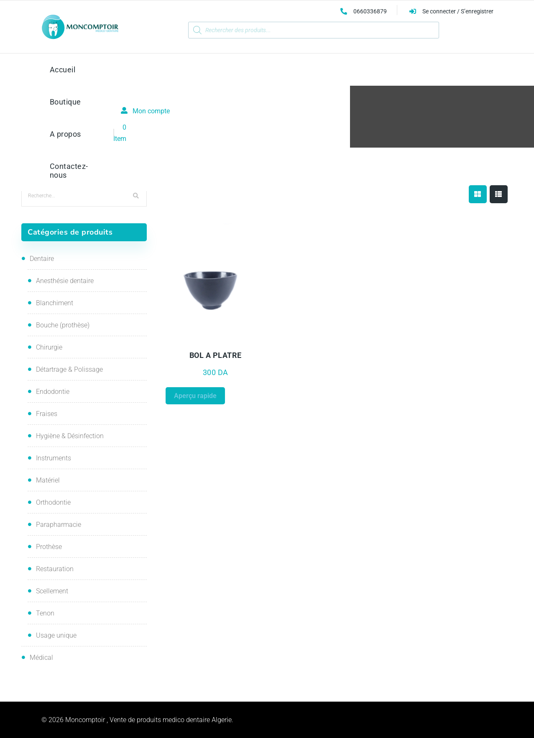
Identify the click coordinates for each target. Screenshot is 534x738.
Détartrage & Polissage (69, 369)
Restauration (55, 569)
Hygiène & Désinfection (70, 436)
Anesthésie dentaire (65, 281)
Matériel (48, 480)
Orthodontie (53, 502)
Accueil (229, 125)
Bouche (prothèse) (62, 325)
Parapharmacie (58, 525)
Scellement (52, 591)
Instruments (53, 458)
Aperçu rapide (195, 396)
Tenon (45, 613)
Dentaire (42, 259)
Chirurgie (49, 347)
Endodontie (52, 392)
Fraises (46, 414)
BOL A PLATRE (215, 355)
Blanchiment (54, 303)
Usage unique (56, 635)
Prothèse (49, 547)
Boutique (261, 125)
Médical (41, 657)
